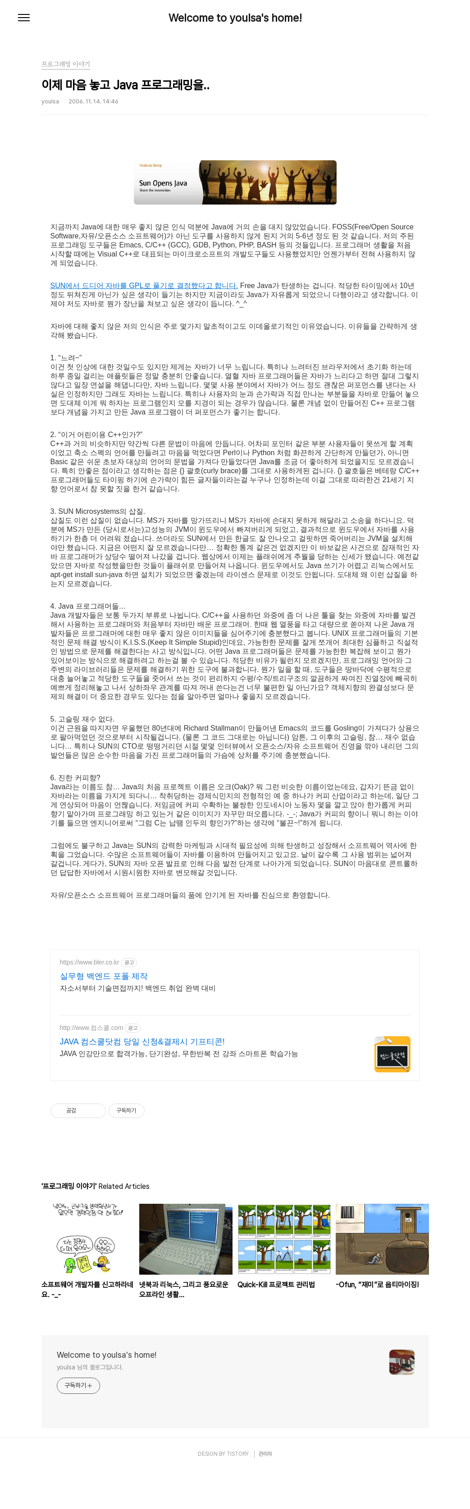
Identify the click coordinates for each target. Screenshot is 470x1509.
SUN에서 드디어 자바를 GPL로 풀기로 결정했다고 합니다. (144, 285)
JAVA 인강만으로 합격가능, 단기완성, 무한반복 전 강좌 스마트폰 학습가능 (179, 1092)
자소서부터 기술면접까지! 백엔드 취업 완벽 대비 (138, 1026)
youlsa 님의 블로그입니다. (90, 1405)
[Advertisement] (235, 954)
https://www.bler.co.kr (89, 1000)
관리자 (265, 1492)
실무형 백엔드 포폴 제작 (104, 1014)
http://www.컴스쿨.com (91, 1066)
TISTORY (238, 1492)
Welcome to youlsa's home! (235, 18)
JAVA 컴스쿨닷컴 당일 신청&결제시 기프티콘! (142, 1080)
